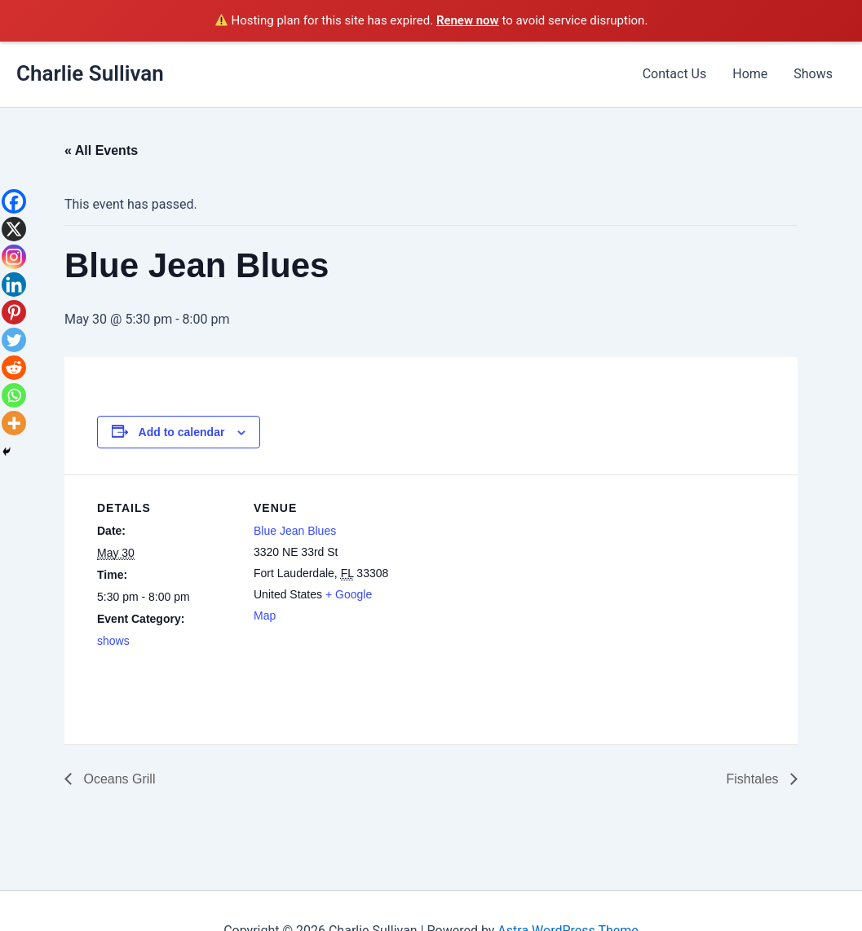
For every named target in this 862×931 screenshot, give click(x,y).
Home (749, 74)
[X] (14, 229)
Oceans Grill (117, 779)
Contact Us (675, 74)
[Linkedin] (14, 284)
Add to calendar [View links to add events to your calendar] (182, 432)
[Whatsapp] (14, 395)
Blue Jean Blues (295, 530)
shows (113, 640)
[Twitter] (14, 340)
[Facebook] (14, 201)
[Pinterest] (14, 312)
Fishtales (754, 779)
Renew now (467, 20)
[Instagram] (14, 257)
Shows (813, 74)
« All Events (101, 150)
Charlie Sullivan (90, 73)
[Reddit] (14, 367)
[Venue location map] (496, 587)
